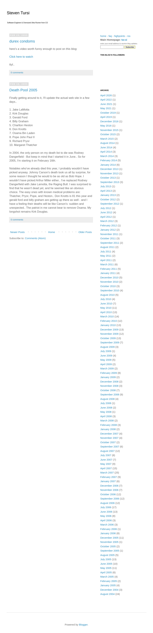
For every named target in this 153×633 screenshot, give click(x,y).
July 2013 (105, 186)
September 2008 (109, 394)
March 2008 (107, 420)
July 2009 (105, 351)
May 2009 (106, 359)
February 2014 (108, 160)
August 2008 (107, 398)
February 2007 (108, 477)
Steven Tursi (18, 13)
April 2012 (106, 216)
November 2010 (109, 281)
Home (51, 232)
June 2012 (106, 212)
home (103, 36)
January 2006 (108, 533)
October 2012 (108, 199)
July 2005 (105, 559)
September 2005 (109, 550)
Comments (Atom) (35, 238)
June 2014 (106, 147)
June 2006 (106, 511)
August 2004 (107, 594)
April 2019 (106, 116)
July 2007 (105, 455)
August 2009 (107, 346)
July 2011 (105, 251)
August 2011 (107, 247)
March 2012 (107, 221)
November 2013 (109, 173)
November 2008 (109, 385)
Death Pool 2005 (23, 90)
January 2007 (108, 481)
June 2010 (106, 303)
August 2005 (107, 555)
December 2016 (109, 121)
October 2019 (108, 112)
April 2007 (106, 468)
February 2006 (108, 529)
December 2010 (109, 277)
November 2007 (109, 437)
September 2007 (109, 446)
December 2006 (109, 485)
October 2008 (108, 390)
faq (110, 36)
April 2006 (106, 520)
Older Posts (85, 232)
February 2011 (108, 268)
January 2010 (108, 325)
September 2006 (109, 498)
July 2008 (105, 403)
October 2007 (108, 442)
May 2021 (106, 108)
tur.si (124, 39)
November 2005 (109, 541)
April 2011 (106, 260)
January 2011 (108, 273)
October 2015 (108, 134)
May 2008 (106, 411)
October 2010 (108, 286)
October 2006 (108, 494)
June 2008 (106, 407)
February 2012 (108, 225)
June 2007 (106, 459)
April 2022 (106, 99)
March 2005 (107, 576)
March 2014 (107, 156)
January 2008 (108, 429)
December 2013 (109, 169)
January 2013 (108, 195)
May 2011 (106, 255)
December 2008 (109, 381)
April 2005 (106, 572)
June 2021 (106, 104)
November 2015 (109, 130)
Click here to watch (21, 56)
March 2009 (107, 368)
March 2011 (107, 264)
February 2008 (108, 424)
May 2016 (106, 125)
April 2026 (106, 95)
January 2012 (108, 229)
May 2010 (106, 307)
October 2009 (108, 338)
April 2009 (106, 364)
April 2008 (106, 416)
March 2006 (107, 524)
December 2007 (109, 433)
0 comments (17, 72)
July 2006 (105, 507)
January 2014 (108, 164)
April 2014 (106, 151)
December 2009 (109, 329)
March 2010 (107, 316)
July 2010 (105, 299)
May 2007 (106, 463)
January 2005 (108, 585)
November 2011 (109, 234)
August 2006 (107, 503)
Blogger (83, 624)
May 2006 (106, 515)
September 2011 (109, 242)
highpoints (119, 36)
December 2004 (109, 589)
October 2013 (108, 177)
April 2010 (106, 312)
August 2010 (107, 294)
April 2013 (106, 190)
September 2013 (109, 182)
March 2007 (107, 472)
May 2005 (106, 568)
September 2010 (109, 290)
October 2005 (108, 546)
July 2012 (105, 208)
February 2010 (108, 320)
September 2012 (109, 203)
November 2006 (109, 489)
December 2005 (109, 537)
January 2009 (108, 377)
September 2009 (109, 342)
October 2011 (108, 238)
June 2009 (106, 355)
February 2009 (108, 372)
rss (128, 36)
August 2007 (107, 450)
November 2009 (109, 333)
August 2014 (107, 142)
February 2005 (108, 581)
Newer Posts (17, 232)
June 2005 (106, 563)
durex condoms (22, 41)
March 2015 (107, 138)
